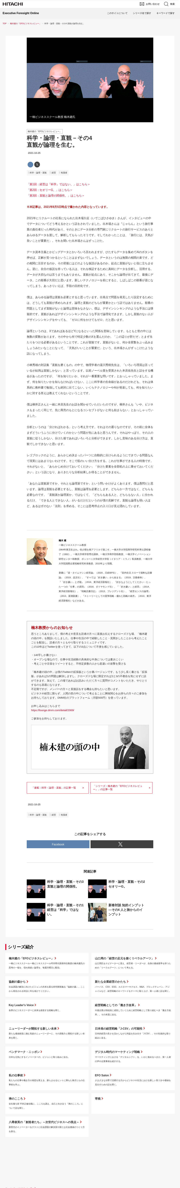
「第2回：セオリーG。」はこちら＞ (50, 189)
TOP (5, 23)
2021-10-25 (34, 153)
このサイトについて (117, 13)
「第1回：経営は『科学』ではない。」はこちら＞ (58, 184)
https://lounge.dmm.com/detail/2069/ (52, 710)
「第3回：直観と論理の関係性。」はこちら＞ (56, 195)
